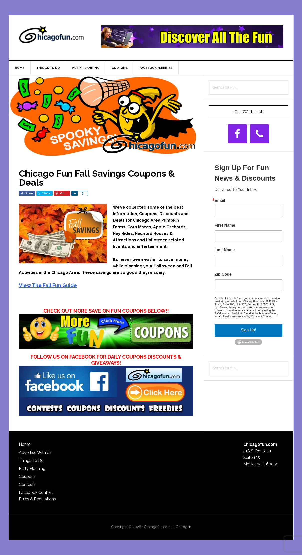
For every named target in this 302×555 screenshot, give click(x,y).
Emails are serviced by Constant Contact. (248, 316)
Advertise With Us (35, 452)
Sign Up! (248, 330)
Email (220, 201)
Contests (27, 484)
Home (24, 444)
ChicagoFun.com (51, 36)
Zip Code (223, 274)
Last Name (225, 250)
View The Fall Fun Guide (48, 285)
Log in (186, 527)
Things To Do (31, 460)
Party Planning (32, 468)
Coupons (27, 476)
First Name (225, 225)
